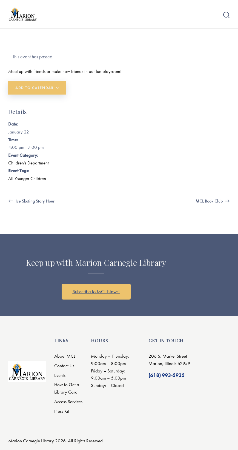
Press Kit (61, 411)
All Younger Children (27, 178)
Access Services (68, 402)
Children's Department (28, 163)
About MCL (64, 356)
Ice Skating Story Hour (35, 201)
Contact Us (64, 366)
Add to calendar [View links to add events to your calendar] (34, 88)
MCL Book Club (210, 201)
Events (59, 375)
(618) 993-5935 (166, 375)
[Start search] (226, 15)
